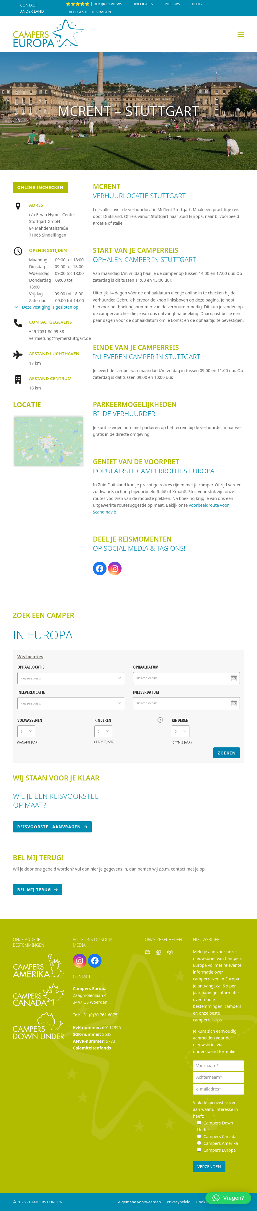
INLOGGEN (144, 3)
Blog (197, 3)
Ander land (32, 11)
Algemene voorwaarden (139, 1202)
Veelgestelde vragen (90, 11)
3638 (107, 1034)
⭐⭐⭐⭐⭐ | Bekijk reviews (94, 3)
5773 (110, 1041)
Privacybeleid (178, 1202)
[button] (241, 34)
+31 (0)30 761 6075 (99, 1015)
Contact (28, 5)
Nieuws (172, 3)
